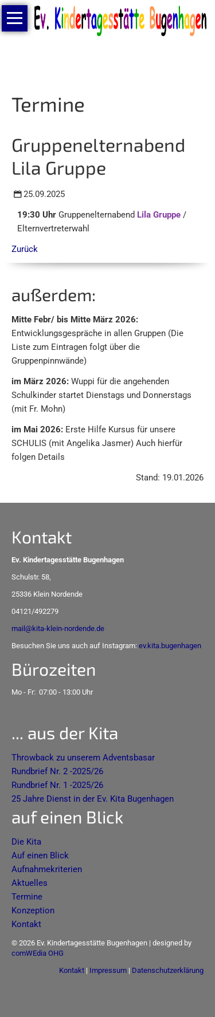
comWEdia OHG (37, 953)
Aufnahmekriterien (46, 869)
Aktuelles (29, 883)
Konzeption (32, 910)
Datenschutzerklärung (168, 970)
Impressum (108, 970)
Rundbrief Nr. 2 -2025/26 (57, 771)
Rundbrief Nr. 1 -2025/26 (57, 785)
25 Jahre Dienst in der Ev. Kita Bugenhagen (92, 799)
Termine (26, 897)
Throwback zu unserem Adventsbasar (83, 757)
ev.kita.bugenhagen (170, 645)
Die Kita (26, 842)
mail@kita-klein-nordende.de (57, 628)
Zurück (24, 249)
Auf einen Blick (40, 855)
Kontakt (26, 924)
